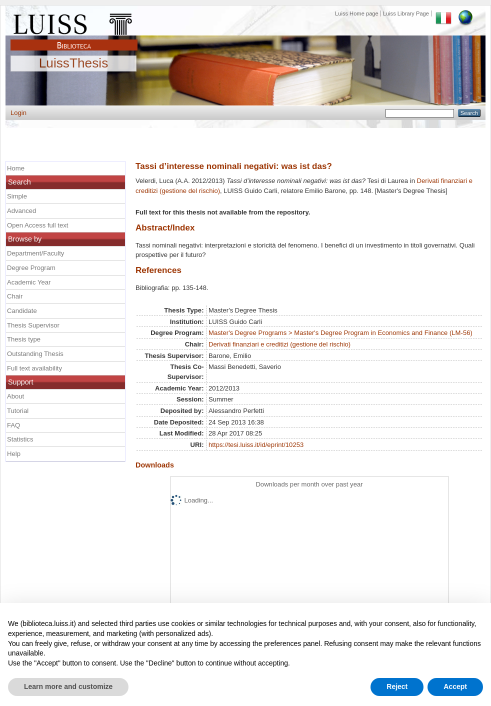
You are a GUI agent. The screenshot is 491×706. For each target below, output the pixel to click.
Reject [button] (397, 686)
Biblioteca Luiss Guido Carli (74, 40)
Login (18, 112)
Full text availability (34, 368)
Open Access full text (37, 225)
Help (13, 454)
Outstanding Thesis (35, 354)
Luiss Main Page (74, 22)
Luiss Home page (356, 13)
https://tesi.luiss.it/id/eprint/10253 (256, 444)
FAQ (13, 425)
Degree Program (31, 268)
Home (15, 168)
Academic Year (28, 282)
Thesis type (23, 339)
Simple (17, 196)
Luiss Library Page (406, 13)
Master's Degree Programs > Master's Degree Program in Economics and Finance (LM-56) (340, 332)
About (15, 396)
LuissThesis (73, 63)
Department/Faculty (35, 253)
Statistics (20, 439)
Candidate (22, 310)
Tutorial (17, 410)
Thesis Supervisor (33, 325)
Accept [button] (455, 686)
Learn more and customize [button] (68, 686)
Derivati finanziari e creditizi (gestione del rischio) (279, 344)
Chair (14, 296)
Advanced (21, 210)
